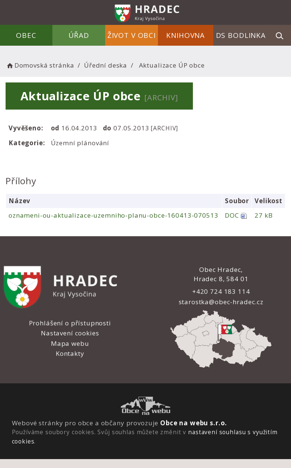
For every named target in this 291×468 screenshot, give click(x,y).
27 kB (263, 215)
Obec (26, 35)
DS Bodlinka (241, 35)
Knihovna (185, 35)
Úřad (78, 35)
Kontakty (70, 353)
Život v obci (131, 35)
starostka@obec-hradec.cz (221, 302)
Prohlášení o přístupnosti (70, 323)
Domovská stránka (40, 65)
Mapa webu (70, 343)
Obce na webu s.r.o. (193, 423)
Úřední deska (105, 65)
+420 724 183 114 (221, 291)
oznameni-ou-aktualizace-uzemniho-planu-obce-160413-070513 (113, 215)
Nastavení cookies (70, 333)
